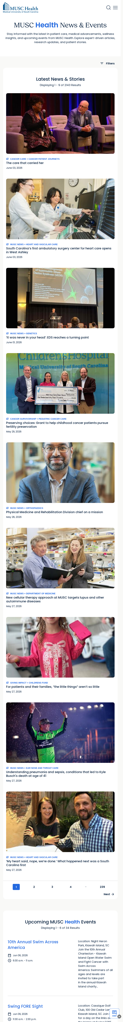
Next (109, 894)
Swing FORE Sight (25, 1006)
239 (102, 887)
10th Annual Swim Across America (33, 944)
